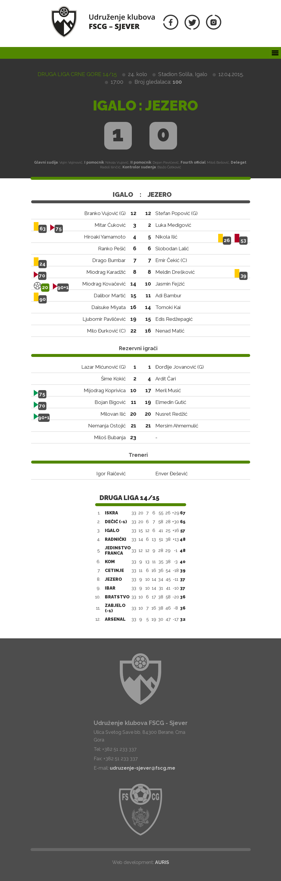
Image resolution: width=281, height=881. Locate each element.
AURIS (162, 862)
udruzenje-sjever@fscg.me (142, 768)
